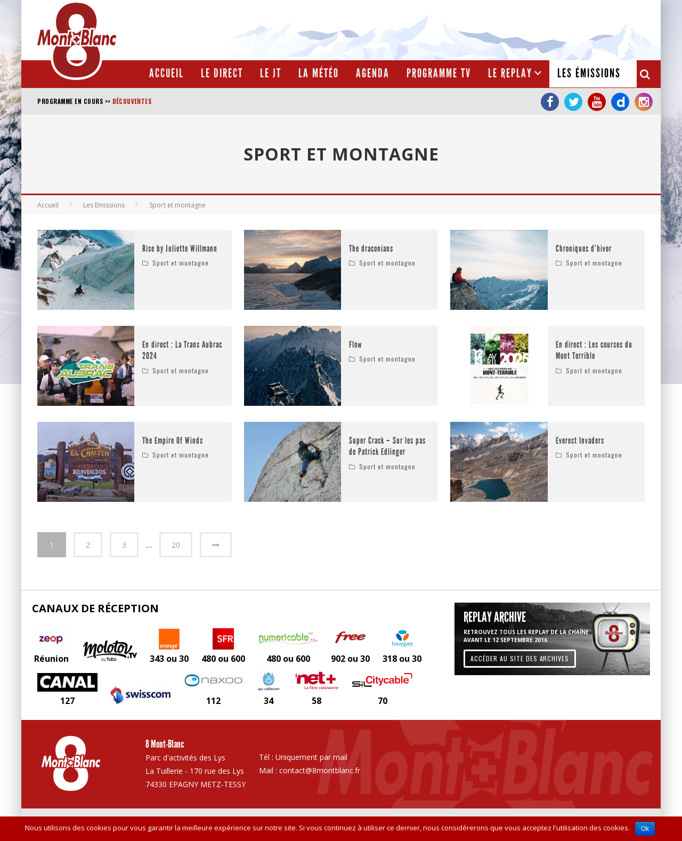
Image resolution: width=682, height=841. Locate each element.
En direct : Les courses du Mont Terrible (594, 350)
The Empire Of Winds (172, 440)
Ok (645, 828)
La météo (318, 73)
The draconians (371, 248)
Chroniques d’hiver (584, 248)
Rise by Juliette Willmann (179, 248)
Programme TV (439, 73)
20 (176, 545)
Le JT (270, 73)
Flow (355, 344)
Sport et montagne (180, 262)
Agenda (372, 73)
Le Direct (222, 73)
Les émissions (589, 73)
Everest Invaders (580, 440)
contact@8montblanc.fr (319, 770)
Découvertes (131, 101)
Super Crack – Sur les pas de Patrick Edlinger (387, 446)
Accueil (166, 73)
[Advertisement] (461, 29)
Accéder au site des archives (519, 657)
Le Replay (510, 73)
